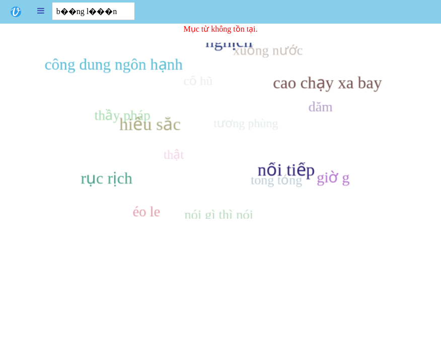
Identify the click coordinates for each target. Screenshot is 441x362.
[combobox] (93, 11)
